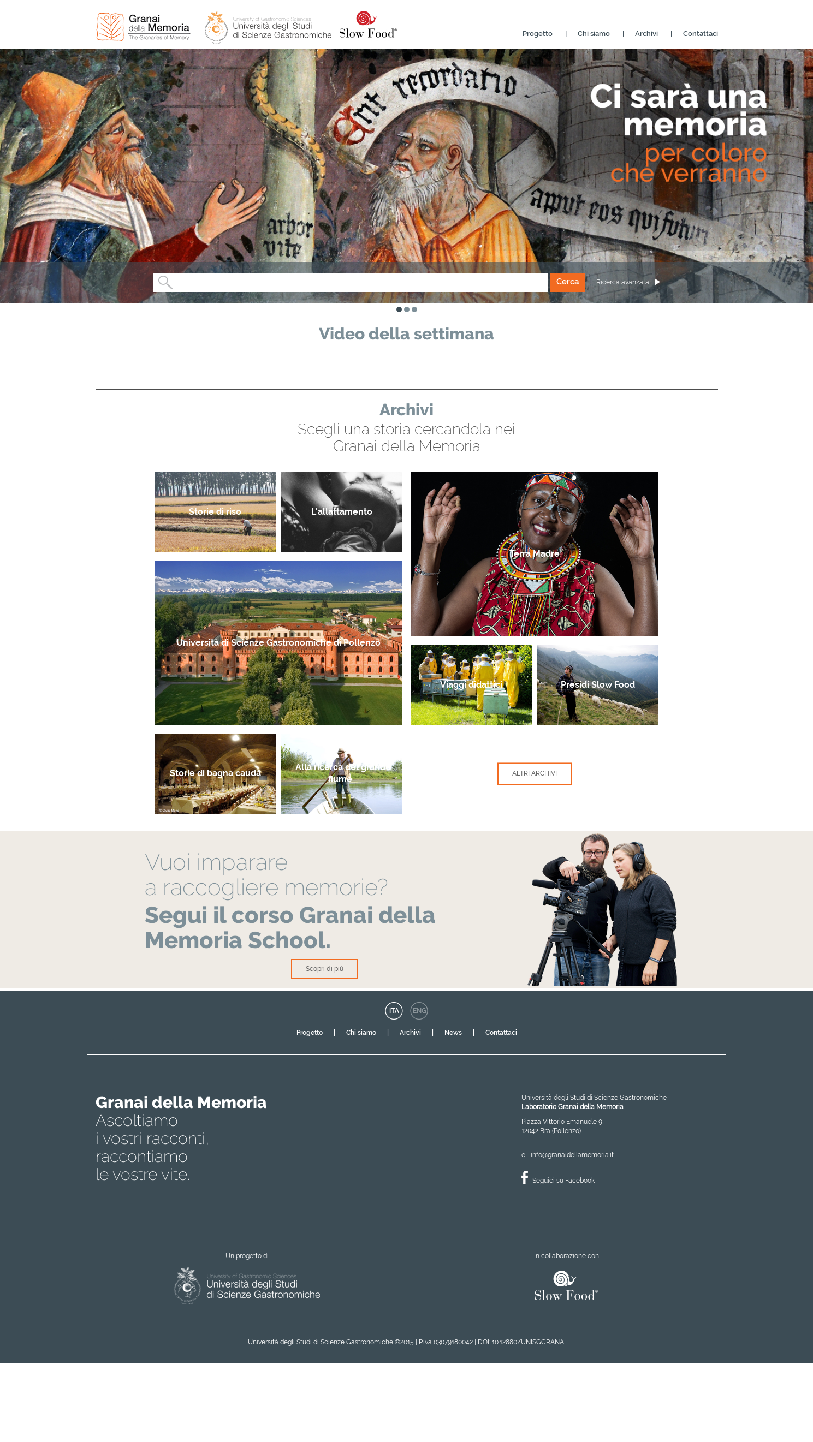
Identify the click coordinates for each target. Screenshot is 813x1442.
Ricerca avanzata (622, 282)
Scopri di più (324, 1049)
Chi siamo (594, 33)
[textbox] (177, 283)
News (453, 1112)
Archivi (646, 33)
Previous (109, 390)
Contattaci (700, 33)
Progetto (538, 33)
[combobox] (351, 283)
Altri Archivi (534, 854)
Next (705, 390)
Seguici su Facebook (563, 1260)
